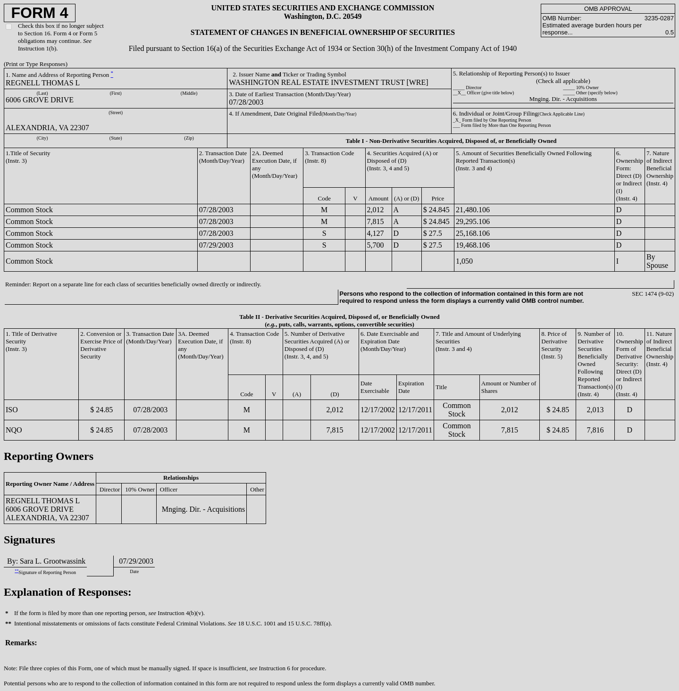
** (16, 571)
